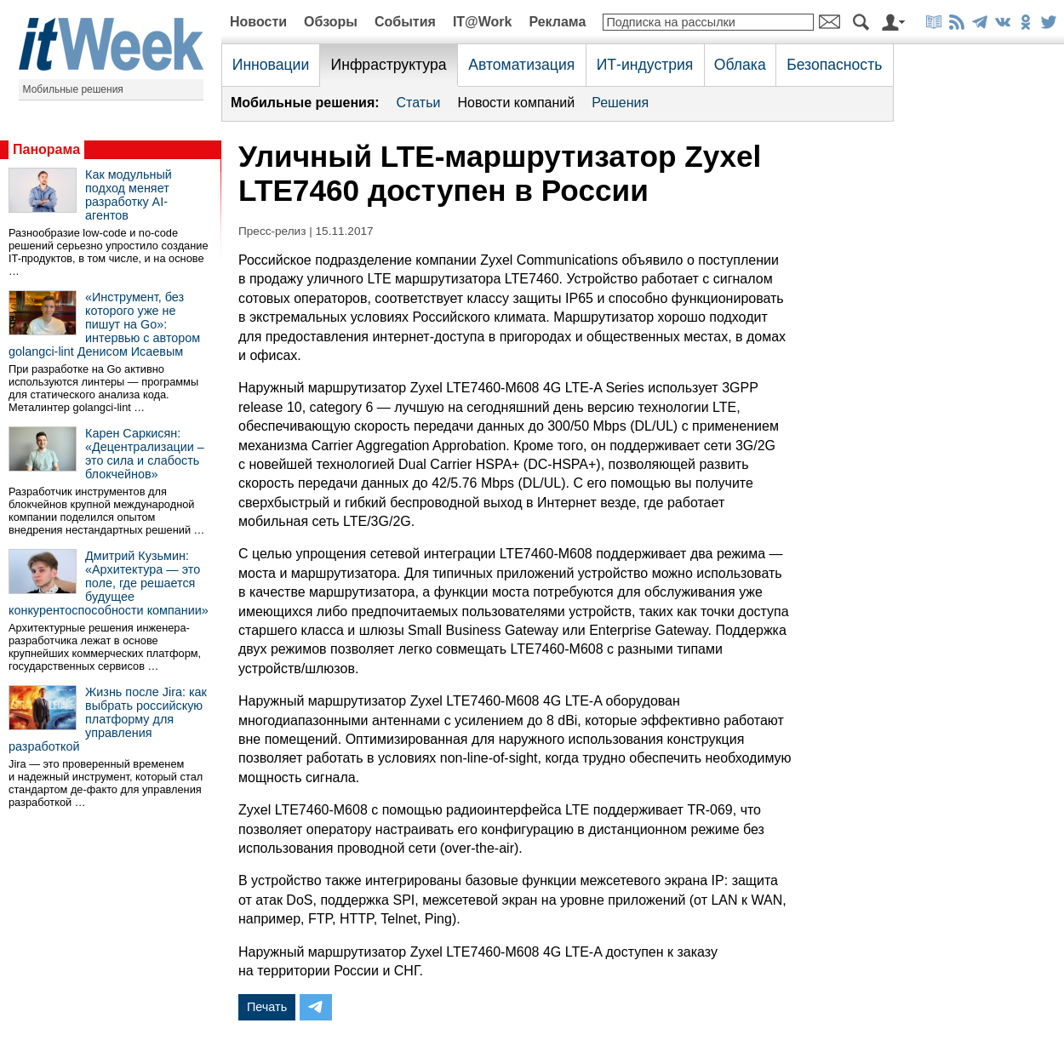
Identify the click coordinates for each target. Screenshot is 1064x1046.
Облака (740, 64)
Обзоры (331, 21)
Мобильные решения (73, 89)
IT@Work (482, 21)
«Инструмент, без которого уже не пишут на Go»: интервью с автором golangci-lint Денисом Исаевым (104, 324)
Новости (258, 21)
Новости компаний (516, 102)
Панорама (46, 149)
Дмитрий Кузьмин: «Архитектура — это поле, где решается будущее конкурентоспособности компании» (109, 583)
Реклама (557, 21)
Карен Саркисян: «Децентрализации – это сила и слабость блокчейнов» (144, 453)
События (405, 21)
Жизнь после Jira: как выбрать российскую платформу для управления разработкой (108, 719)
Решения (620, 102)
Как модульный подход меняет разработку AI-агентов (128, 195)
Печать (267, 1007)
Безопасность (834, 64)
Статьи (419, 102)
